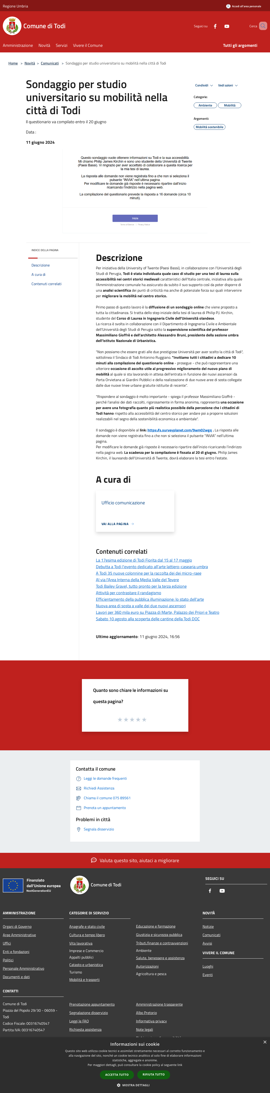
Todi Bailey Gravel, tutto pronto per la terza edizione (141, 586)
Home (13, 63)
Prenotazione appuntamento (92, 1004)
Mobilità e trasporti (84, 979)
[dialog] (135, 1065)
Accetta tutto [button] (117, 1075)
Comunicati (50, 63)
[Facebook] (208, 26)
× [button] (264, 1042)
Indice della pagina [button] (45, 250)
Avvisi (207, 943)
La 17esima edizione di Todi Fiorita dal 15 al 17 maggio (144, 560)
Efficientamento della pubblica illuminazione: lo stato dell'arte (150, 599)
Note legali (144, 1029)
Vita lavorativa (80, 943)
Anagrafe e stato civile (87, 926)
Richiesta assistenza (85, 1029)
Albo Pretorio (146, 1012)
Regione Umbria (15, 6)
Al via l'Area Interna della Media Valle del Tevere (137, 580)
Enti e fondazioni (16, 951)
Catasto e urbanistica (86, 964)
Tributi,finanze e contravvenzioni (162, 943)
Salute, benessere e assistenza (160, 958)
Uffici (7, 943)
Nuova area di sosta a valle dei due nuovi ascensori (141, 606)
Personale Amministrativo (23, 968)
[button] (135, 1085)
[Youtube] (220, 26)
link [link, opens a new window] (179, 1065)
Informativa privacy (151, 1021)
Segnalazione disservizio (88, 1012)
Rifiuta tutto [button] (154, 1074)
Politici (8, 960)
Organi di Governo (17, 926)
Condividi (204, 85)
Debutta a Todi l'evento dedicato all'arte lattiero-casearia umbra (152, 567)
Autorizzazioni (147, 966)
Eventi (208, 974)
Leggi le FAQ (79, 1021)
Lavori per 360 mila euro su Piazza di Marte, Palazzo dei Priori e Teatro (157, 612)
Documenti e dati (16, 977)
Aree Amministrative (19, 935)
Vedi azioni (228, 85)
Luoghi (208, 966)
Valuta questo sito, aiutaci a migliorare (135, 860)
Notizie (208, 926)
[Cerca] (261, 25)
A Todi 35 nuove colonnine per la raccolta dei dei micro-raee (148, 573)
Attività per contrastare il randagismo (128, 593)
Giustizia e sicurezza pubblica (159, 934)
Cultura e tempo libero (87, 935)
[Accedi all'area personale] (243, 6)
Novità (30, 63)
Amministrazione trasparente (159, 1004)
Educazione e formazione (155, 926)
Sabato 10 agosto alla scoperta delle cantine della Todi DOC (148, 619)
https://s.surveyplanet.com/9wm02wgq (179, 430)
